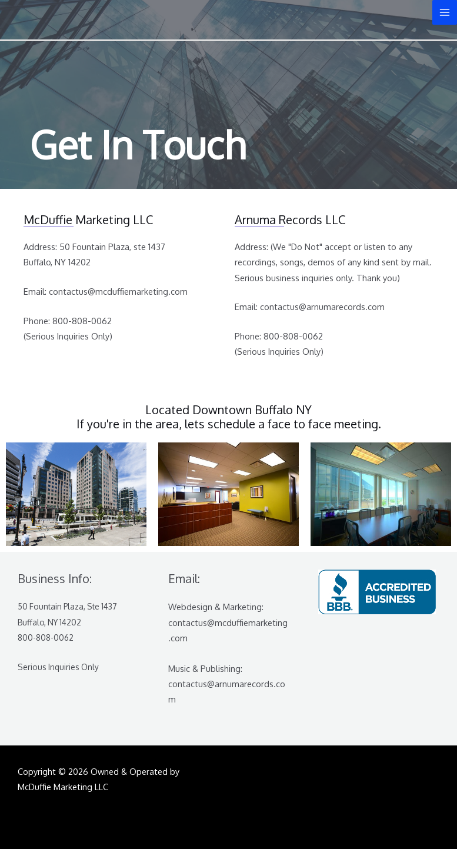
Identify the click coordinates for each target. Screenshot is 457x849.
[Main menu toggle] (444, 12)
